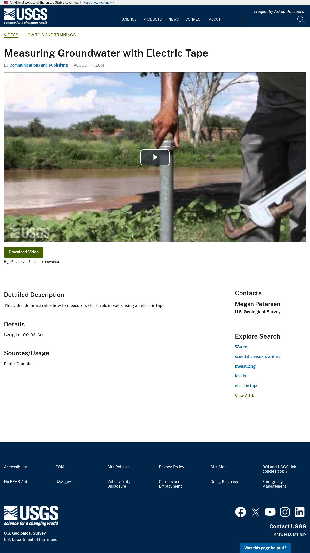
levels (240, 375)
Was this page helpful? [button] (265, 548)
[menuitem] (129, 16)
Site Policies (118, 467)
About (214, 19)
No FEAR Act (15, 482)
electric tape (246, 385)
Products (152, 19)
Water (241, 346)
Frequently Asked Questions (279, 11)
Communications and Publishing (38, 65)
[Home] (25, 23)
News (174, 19)
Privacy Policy (171, 467)
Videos (11, 35)
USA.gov (63, 482)
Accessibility (15, 467)
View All (244, 396)
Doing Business (224, 482)
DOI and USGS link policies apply (279, 469)
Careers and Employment (170, 484)
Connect (194, 19)
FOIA (60, 467)
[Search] (301, 19)
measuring (245, 366)
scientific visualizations (257, 356)
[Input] (274, 19)
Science (129, 19)
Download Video (24, 252)
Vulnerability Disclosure (119, 484)
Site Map (218, 467)
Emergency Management (274, 484)
